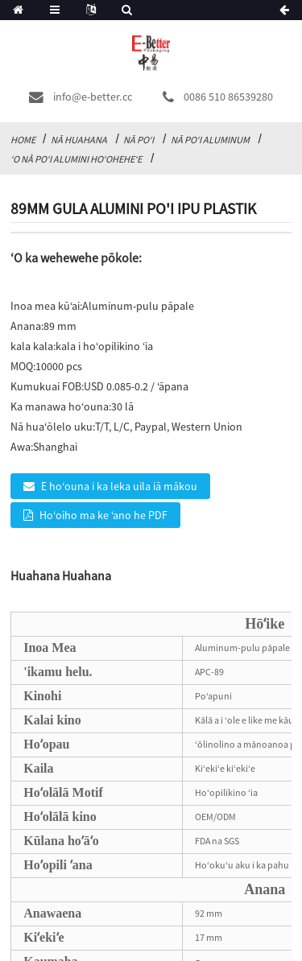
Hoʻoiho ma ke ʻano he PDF (103, 515)
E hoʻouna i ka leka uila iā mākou (119, 486)
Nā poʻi (138, 140)
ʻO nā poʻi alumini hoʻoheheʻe (76, 159)
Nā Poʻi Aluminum (210, 140)
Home (22, 140)
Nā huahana (79, 140)
